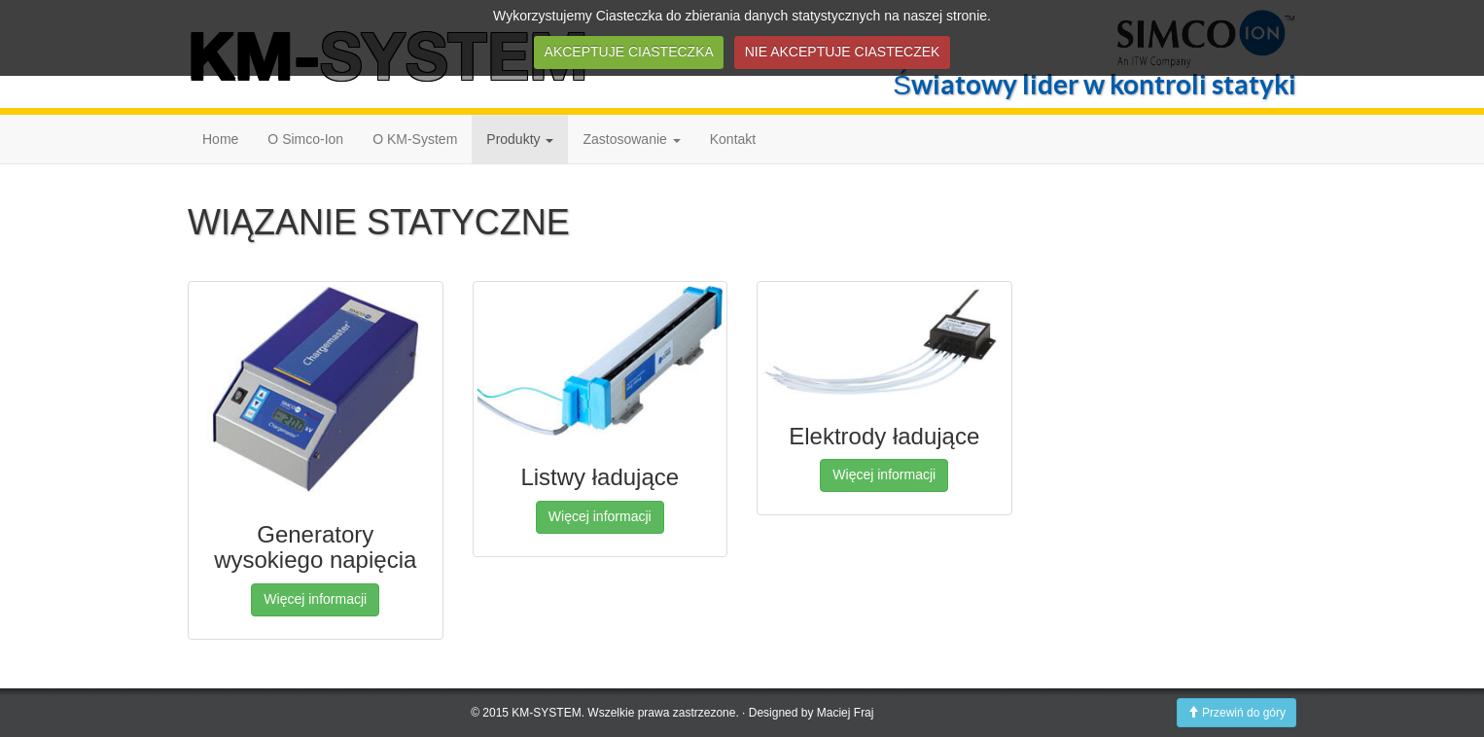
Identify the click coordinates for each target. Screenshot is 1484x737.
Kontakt (733, 139)
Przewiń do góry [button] (1236, 712)
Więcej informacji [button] (315, 599)
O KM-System (414, 139)
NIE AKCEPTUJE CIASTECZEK (842, 51)
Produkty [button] (519, 139)
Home (220, 139)
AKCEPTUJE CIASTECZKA (629, 51)
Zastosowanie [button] (631, 139)
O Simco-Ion (305, 139)
